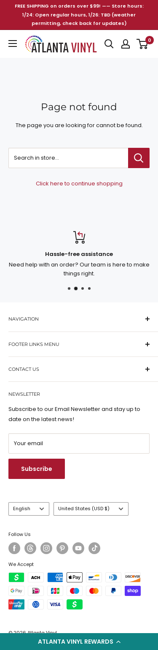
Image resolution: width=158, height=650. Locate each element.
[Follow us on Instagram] (46, 548)
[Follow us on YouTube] (78, 548)
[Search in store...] (139, 158)
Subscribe (36, 469)
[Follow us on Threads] (30, 548)
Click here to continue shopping (79, 183)
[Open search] (109, 44)
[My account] (125, 44)
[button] (79, 641)
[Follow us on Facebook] (14, 548)
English (28, 508)
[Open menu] (12, 43)
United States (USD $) (90, 508)
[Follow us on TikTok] (94, 548)
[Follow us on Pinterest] (62, 548)
